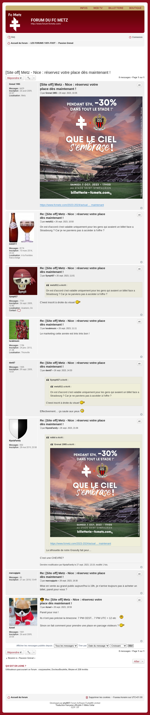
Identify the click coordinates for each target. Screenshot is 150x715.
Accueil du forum (19, 43)
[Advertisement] (75, 57)
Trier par (93, 645)
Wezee (71, 669)
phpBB (66, 703)
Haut (141, 208)
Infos (84, 8)
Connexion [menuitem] (137, 37)
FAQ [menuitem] (13, 37)
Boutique (135, 8)
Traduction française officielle (69, 705)
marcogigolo (14, 573)
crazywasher (44, 669)
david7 (12, 363)
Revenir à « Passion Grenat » (21, 658)
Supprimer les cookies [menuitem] (99, 697)
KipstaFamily (15, 441)
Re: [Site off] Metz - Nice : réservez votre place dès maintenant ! (71, 601)
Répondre (13, 78)
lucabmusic (14, 341)
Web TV (97, 8)
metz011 (13, 244)
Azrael (12, 628)
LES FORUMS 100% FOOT (43, 43)
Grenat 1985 (14, 84)
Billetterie (115, 8)
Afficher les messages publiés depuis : (46, 645)
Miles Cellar (89, 705)
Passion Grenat (65, 43)
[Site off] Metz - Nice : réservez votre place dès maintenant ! (58, 72)
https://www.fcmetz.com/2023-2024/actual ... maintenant (72, 204)
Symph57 (13, 297)
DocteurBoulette (59, 669)
